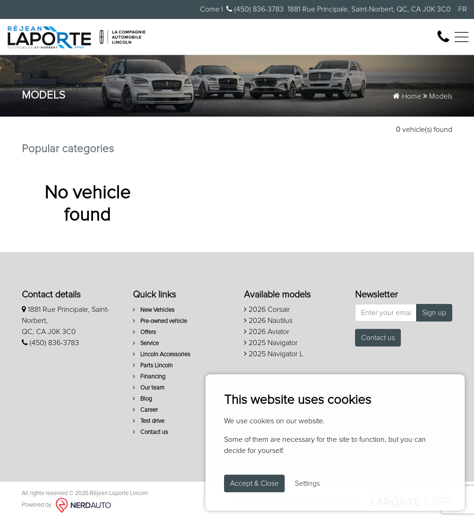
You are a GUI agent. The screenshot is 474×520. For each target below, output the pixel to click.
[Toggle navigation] (461, 37)
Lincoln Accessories (161, 355)
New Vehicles (154, 310)
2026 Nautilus (268, 320)
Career (145, 410)
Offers (144, 332)
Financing (149, 377)
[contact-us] (443, 36)
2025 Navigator (271, 343)
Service (146, 343)
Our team (148, 388)
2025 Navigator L (273, 354)
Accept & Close (254, 483)
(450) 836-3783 (255, 9)
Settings (307, 483)
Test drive (148, 421)
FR (462, 9)
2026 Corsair (267, 309)
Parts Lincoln (153, 366)
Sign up (434, 312)
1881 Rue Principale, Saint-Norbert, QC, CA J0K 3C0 (369, 9)
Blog (142, 399)
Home (407, 96)
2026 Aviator (266, 331)
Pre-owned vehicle (160, 321)
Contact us (150, 432)
